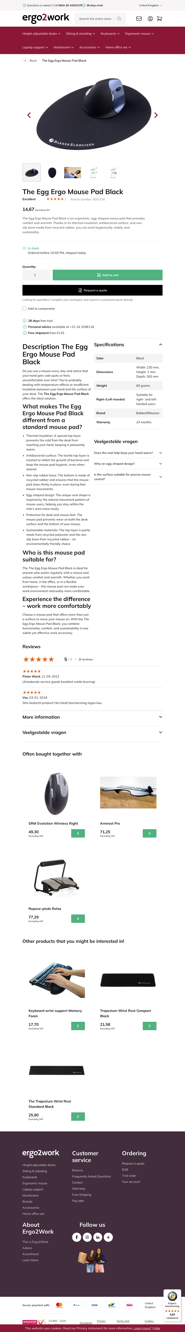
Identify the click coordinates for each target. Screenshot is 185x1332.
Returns (77, 1170)
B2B (125, 1169)
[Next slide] (155, 115)
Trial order (129, 1175)
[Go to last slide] (29, 115)
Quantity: (29, 267)
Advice (27, 1248)
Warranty (78, 1188)
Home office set (118, 47)
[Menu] (179, 1291)
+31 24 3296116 (82, 327)
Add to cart (108, 275)
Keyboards (110, 33)
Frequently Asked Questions (91, 1176)
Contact (77, 1182)
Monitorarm (64, 47)
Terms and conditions (122, 1322)
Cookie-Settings (150, 1322)
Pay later (78, 1201)
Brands (27, 1201)
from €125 (46, 333)
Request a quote (92, 290)
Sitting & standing (80, 33)
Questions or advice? (39, 5)
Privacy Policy (101, 1322)
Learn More (30, 1260)
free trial (40, 321)
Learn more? (142, 1328)
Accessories (89, 47)
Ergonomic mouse (139, 33)
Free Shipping (81, 1194)
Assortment (30, 1254)
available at (49, 327)
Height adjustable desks (41, 33)
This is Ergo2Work (35, 1242)
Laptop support (35, 47)
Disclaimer (86, 1323)
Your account (131, 1182)
